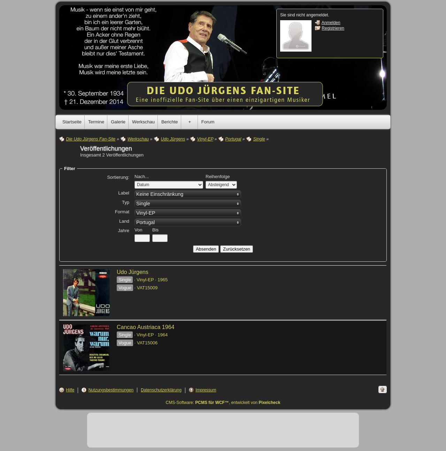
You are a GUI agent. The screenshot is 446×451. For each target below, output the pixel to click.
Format (122, 211)
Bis (155, 229)
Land (124, 221)
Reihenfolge (218, 176)
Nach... (141, 176)
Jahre (123, 230)
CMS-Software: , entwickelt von (223, 402)
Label (123, 193)
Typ (125, 202)
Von (138, 229)
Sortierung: (118, 177)
